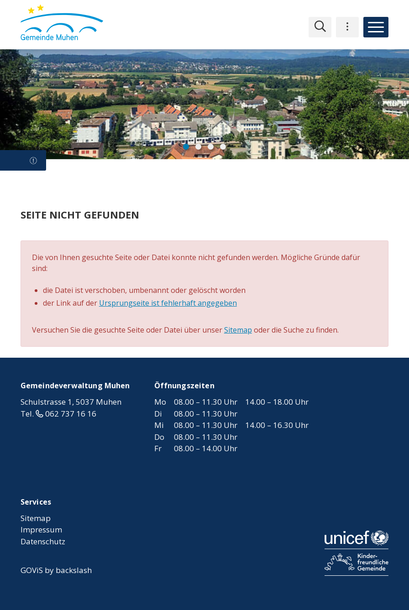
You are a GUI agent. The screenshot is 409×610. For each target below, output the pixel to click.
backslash (74, 570)
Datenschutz (43, 541)
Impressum (41, 529)
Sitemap (238, 330)
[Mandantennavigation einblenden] (347, 27)
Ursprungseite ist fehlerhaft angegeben (168, 303)
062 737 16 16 (70, 413)
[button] (186, 147)
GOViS (32, 570)
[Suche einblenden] (320, 27)
